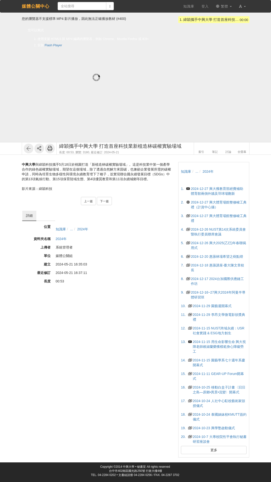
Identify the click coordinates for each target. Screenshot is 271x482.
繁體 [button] (224, 6)
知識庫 (61, 229)
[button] (242, 6)
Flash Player (53, 45)
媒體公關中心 (35, 6)
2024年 (82, 229)
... (71, 229)
